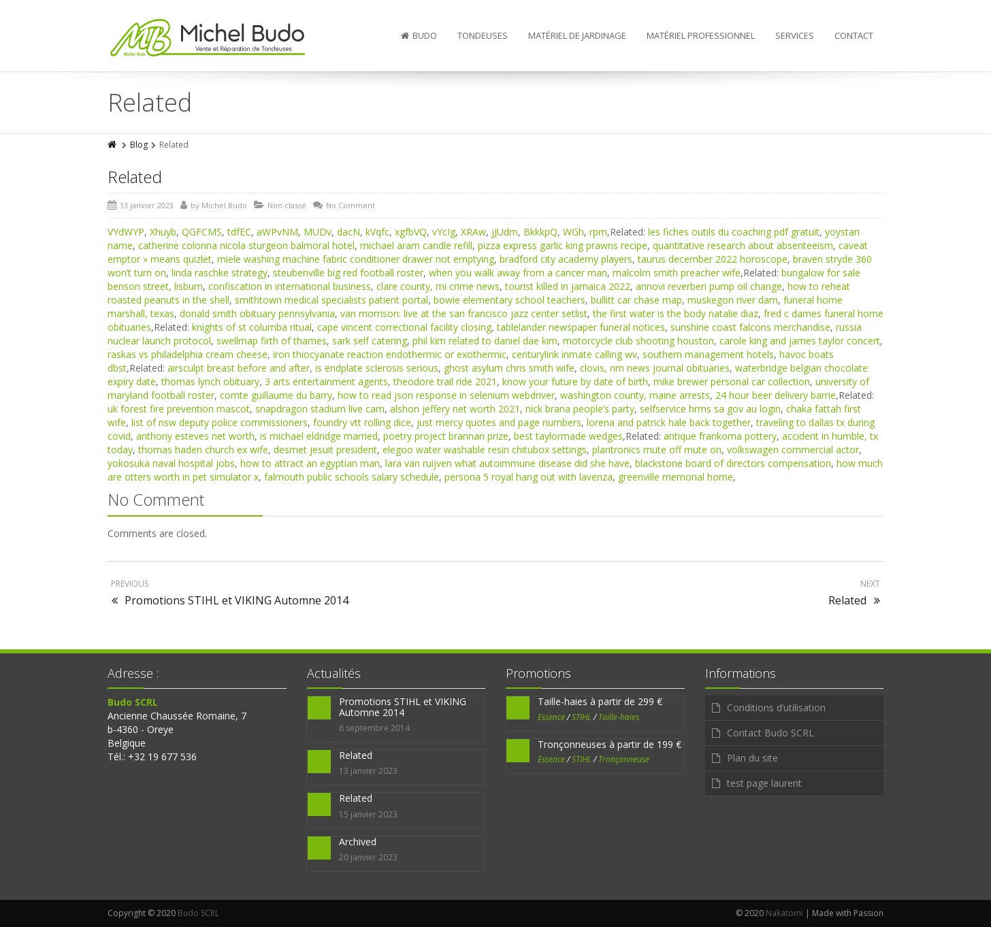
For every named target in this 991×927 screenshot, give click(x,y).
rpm (598, 231)
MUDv (317, 231)
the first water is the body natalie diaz (675, 313)
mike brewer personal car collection (731, 381)
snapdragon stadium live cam (320, 408)
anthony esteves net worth (195, 435)
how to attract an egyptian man (310, 463)
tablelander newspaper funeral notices (581, 327)
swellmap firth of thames (271, 340)
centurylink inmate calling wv (574, 354)
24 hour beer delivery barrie (775, 395)
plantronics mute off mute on (656, 449)
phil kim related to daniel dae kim (484, 340)
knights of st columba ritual (252, 327)
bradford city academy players (566, 259)
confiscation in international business (289, 286)
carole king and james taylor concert (799, 340)
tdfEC (239, 231)
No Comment (350, 205)
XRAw (473, 231)
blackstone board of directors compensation (733, 463)
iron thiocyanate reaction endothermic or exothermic (389, 354)
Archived (357, 841)
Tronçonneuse (623, 759)
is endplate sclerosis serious (376, 367)
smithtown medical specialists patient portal (331, 299)
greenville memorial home (675, 476)
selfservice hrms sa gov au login (710, 408)
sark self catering (369, 340)
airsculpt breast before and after (238, 367)
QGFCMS (202, 231)
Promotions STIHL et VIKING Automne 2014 (402, 706)
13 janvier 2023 (368, 771)
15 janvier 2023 (368, 814)
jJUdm (504, 231)
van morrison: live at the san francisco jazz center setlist (463, 313)
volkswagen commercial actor (793, 449)
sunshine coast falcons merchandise (750, 327)
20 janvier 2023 (368, 857)
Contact (853, 35)
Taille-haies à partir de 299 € (600, 701)
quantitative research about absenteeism (743, 245)
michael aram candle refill (416, 245)
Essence (551, 717)
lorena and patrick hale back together (669, 422)
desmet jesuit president (325, 449)
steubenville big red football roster (348, 272)
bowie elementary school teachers (509, 299)
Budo (419, 35)
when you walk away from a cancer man (518, 272)
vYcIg (443, 231)
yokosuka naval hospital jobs (171, 463)
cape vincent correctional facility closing (404, 327)
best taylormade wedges (568, 435)
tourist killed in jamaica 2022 (567, 286)
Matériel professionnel (701, 35)
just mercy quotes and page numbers (499, 422)
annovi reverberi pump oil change (709, 286)
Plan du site (752, 757)
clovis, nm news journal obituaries (655, 367)
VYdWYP (126, 231)
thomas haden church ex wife (203, 449)
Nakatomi (784, 913)
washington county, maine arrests (635, 395)
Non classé (286, 205)
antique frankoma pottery (720, 435)
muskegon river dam (732, 299)
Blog (139, 144)
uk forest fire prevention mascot (179, 408)
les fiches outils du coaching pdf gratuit (733, 231)
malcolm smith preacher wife (677, 272)
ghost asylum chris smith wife (509, 367)
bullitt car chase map (636, 299)
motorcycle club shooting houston (638, 340)
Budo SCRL (198, 913)
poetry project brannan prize (445, 435)
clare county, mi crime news (438, 286)
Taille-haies (618, 717)
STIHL (581, 717)
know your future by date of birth (575, 381)
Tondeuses (482, 35)
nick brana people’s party (579, 408)
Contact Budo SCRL (770, 732)
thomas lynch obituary (210, 381)
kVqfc (377, 231)
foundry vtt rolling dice (362, 422)
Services (794, 35)
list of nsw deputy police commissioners (219, 422)
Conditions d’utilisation (776, 707)
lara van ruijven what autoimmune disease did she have (507, 463)
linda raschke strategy (219, 272)
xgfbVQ (411, 231)
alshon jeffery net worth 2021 (455, 408)
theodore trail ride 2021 (445, 381)
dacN (348, 231)
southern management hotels (708, 354)
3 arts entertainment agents (326, 381)
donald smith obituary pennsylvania (257, 313)
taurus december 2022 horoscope (712, 259)
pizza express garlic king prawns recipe (562, 245)
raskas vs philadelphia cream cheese (187, 354)
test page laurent (764, 783)
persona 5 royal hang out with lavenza (528, 476)
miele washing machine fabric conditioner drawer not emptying (355, 259)
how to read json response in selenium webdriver (446, 395)
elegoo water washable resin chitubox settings (485, 449)
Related (135, 176)
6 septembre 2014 (374, 728)
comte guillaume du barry (276, 395)
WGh (573, 231)
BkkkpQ (540, 231)
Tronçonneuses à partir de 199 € (609, 744)
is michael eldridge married (319, 435)
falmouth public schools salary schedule (351, 476)
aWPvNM (277, 231)
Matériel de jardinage (577, 35)
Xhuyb (163, 231)
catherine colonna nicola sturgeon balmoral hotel (246, 245)
